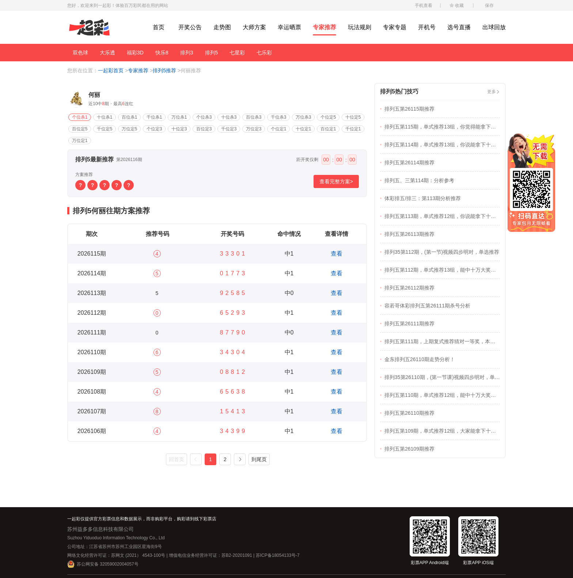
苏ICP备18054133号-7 (278, 555)
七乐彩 (264, 52)
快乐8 (161, 52)
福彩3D (135, 52)
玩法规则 (359, 27)
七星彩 (237, 52)
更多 (491, 91)
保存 (489, 5)
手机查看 (423, 5)
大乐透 (107, 52)
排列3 (186, 52)
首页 (158, 27)
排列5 (211, 52)
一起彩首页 (111, 70)
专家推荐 (324, 27)
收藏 (459, 5)
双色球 (80, 52)
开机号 (427, 27)
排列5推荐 (164, 70)
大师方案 (254, 27)
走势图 (222, 27)
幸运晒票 (289, 27)
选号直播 (459, 27)
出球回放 (494, 27)
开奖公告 (190, 27)
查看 (336, 253)
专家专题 (394, 27)
